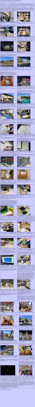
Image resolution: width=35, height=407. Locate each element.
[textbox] (26, 53)
